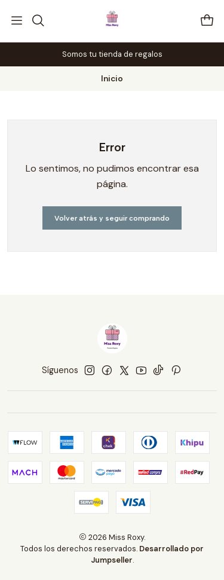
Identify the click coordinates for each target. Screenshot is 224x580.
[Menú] (16, 21)
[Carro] (207, 21)
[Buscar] (37, 21)
